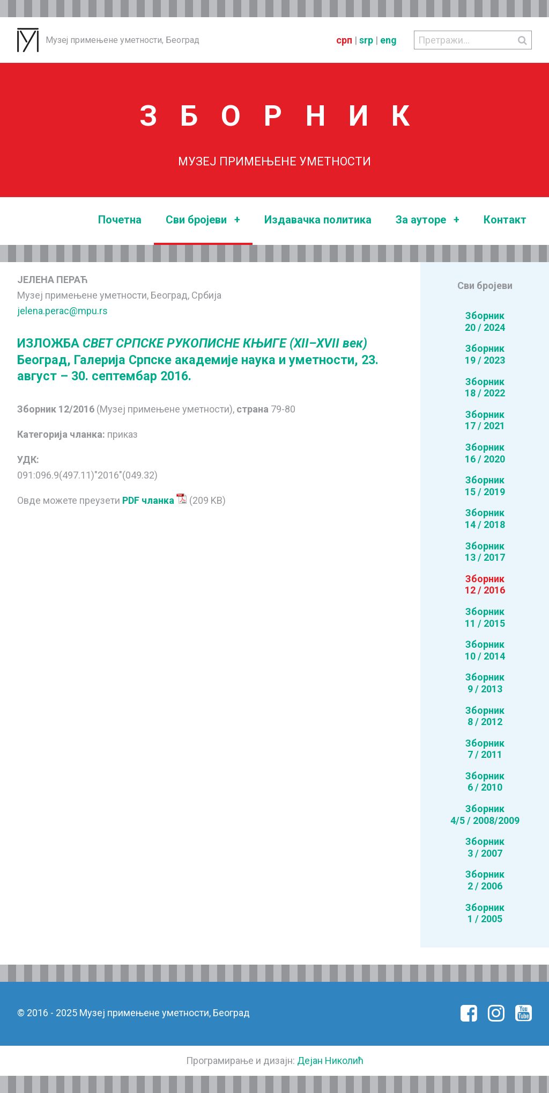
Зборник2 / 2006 (485, 880)
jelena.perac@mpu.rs (62, 310)
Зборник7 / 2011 (485, 749)
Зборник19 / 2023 (485, 354)
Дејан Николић (330, 1060)
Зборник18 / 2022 (485, 387)
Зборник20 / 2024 (485, 321)
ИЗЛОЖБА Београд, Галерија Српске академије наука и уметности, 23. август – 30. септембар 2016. (198, 359)
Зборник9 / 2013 (485, 682)
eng (388, 40)
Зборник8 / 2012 (485, 716)
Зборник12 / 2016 (485, 584)
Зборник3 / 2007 (485, 847)
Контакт (505, 219)
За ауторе (427, 220)
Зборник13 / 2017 (485, 551)
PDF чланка (154, 500)
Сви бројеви (203, 220)
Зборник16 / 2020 (485, 453)
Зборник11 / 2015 (485, 617)
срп (344, 40)
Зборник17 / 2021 (485, 420)
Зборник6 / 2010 (485, 781)
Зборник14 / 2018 (485, 518)
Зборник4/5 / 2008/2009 (485, 814)
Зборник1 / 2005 (485, 913)
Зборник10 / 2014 (485, 650)
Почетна (120, 219)
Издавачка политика (318, 219)
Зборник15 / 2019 (485, 485)
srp (366, 40)
